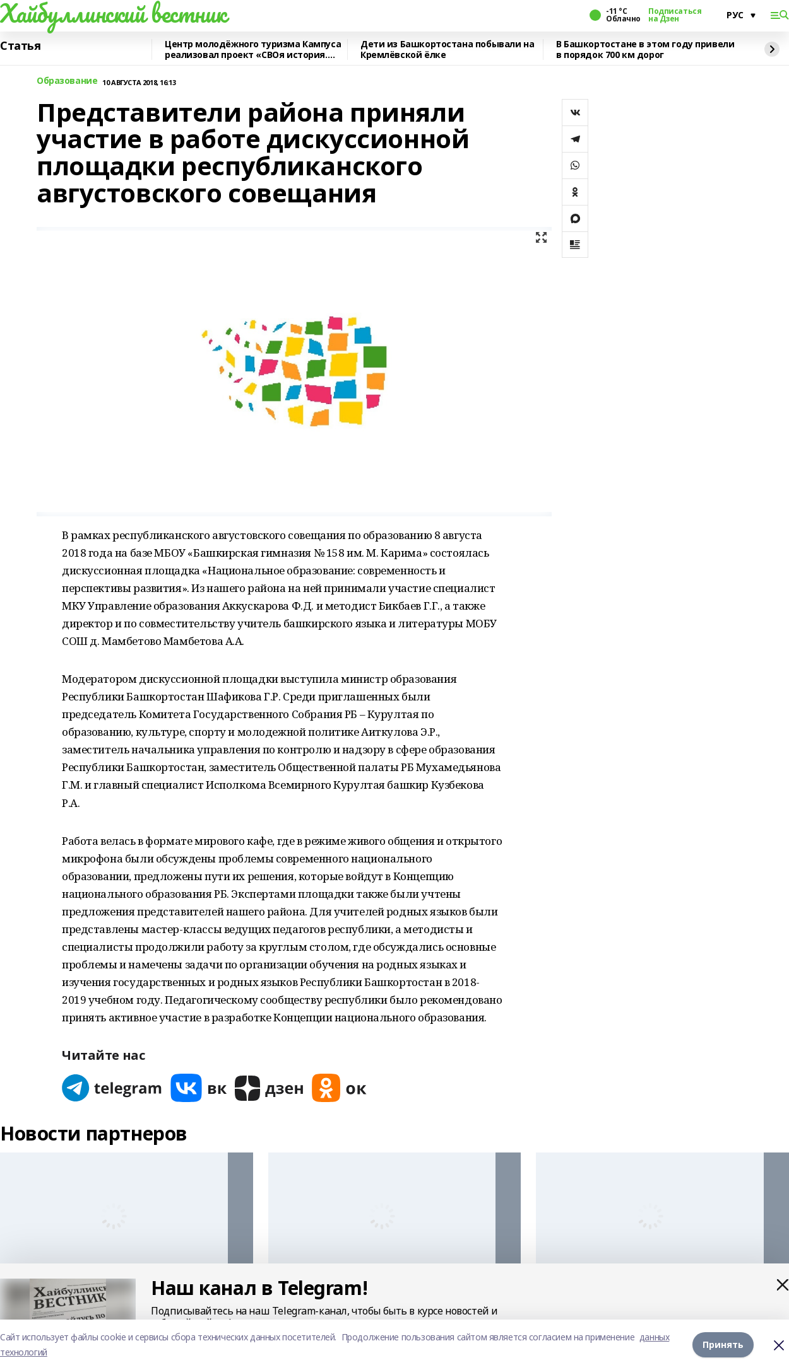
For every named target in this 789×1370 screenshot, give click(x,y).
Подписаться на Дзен (674, 15)
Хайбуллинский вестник (113, 13)
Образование (67, 81)
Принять (723, 1344)
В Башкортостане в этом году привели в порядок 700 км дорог (645, 49)
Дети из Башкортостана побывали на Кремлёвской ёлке (447, 49)
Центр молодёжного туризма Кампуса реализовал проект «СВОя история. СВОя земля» (253, 49)
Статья (20, 46)
